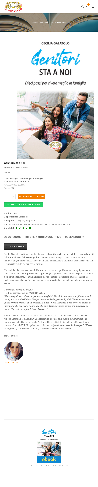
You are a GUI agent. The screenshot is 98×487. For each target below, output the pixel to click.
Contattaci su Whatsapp (25, 204)
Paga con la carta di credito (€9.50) (54, 465)
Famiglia (44, 22)
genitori (47, 224)
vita (68, 224)
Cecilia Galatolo (23, 224)
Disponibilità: (11, 217)
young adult (30, 220)
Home (35, 22)
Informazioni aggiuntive (43, 237)
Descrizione (13, 237)
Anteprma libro (15, 246)
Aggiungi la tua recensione (16, 167)
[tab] (13, 237)
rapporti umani (59, 224)
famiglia (35, 224)
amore (12, 224)
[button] (23, 204)
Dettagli (33, 465)
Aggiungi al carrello (31, 197)
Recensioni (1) (74, 237)
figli (41, 224)
